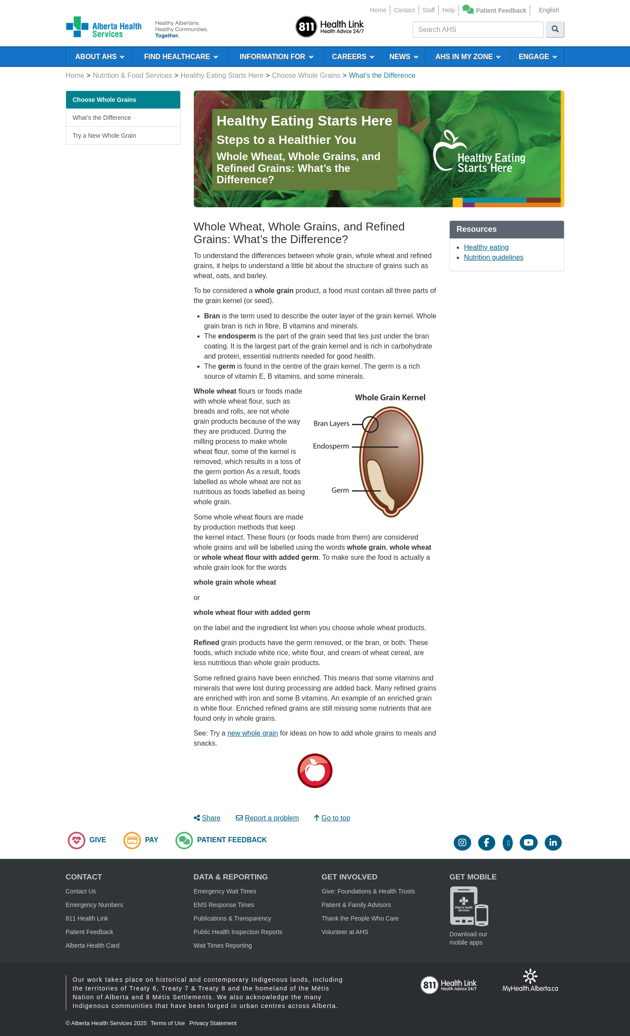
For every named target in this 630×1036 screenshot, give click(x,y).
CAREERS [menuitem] (353, 56)
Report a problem (267, 818)
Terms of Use (167, 1023)
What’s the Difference (102, 117)
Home (378, 10)
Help (448, 10)
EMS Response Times (224, 904)
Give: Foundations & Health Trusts (368, 891)
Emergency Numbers (94, 904)
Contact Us (81, 891)
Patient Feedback (501, 10)
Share (207, 818)
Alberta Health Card (92, 945)
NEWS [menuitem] (404, 56)
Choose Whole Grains (306, 75)
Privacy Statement (213, 1023)
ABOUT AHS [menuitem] (100, 56)
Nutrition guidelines (493, 257)
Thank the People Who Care (360, 918)
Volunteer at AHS (345, 931)
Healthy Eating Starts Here (222, 75)
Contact (404, 10)
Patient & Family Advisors (356, 904)
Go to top (332, 818)
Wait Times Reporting (223, 945)
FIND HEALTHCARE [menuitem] (181, 56)
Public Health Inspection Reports (238, 931)
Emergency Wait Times (225, 891)
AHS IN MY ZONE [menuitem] (468, 56)
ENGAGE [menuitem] (538, 56)
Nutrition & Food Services (132, 75)
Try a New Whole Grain (104, 135)
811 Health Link (87, 918)
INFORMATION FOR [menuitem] (277, 56)
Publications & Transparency (232, 918)
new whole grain (253, 733)
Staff (429, 10)
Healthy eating (486, 247)
